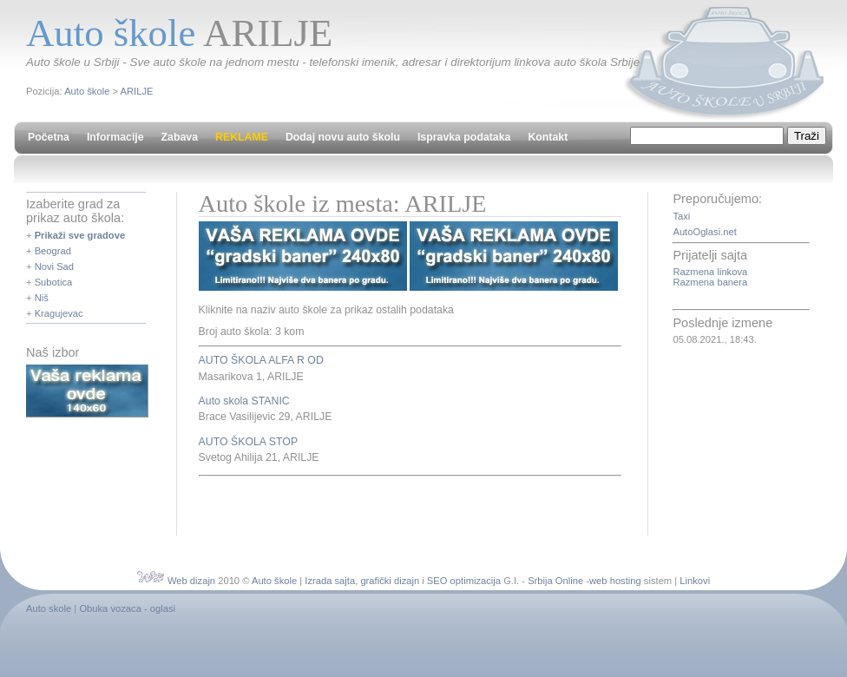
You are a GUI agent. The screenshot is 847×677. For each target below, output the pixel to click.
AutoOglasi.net (704, 232)
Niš (42, 297)
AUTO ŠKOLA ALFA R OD (261, 360)
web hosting (615, 580)
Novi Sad (54, 266)
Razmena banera (710, 282)
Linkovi (695, 580)
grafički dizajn (389, 580)
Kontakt (548, 137)
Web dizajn (191, 580)
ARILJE (137, 91)
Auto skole (48, 608)
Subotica (54, 282)
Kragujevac (59, 313)
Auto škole (86, 91)
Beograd (53, 251)
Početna (48, 137)
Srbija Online (555, 580)
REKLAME (241, 137)
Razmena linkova (710, 271)
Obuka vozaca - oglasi (127, 608)
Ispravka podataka (463, 137)
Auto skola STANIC (244, 401)
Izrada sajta (330, 580)
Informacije (115, 137)
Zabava (179, 137)
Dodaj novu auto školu (343, 137)
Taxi (681, 216)
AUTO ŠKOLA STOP (249, 442)
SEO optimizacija (464, 580)
